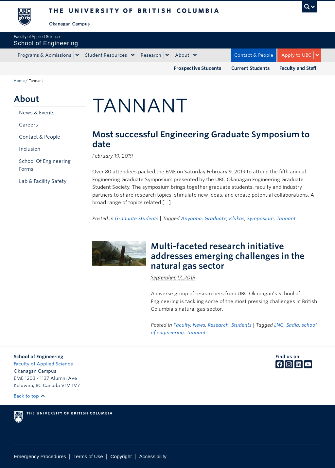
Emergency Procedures (40, 456)
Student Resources (106, 55)
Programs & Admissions (44, 55)
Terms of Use (88, 456)
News (199, 325)
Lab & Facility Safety (42, 181)
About (182, 55)
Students (241, 325)
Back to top (29, 396)
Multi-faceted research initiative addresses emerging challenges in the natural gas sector (228, 256)
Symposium (260, 219)
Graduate (215, 219)
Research (151, 55)
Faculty (181, 325)
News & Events (37, 113)
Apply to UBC (296, 55)
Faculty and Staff (297, 68)
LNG (279, 325)
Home (19, 80)
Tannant (286, 219)
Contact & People (253, 55)
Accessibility (153, 456)
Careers (28, 125)
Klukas (236, 219)
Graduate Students (136, 219)
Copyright (121, 456)
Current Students (250, 68)
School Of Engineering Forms (45, 165)
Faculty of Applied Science (43, 363)
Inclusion (29, 149)
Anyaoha (191, 219)
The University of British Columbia (29, 16)
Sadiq (292, 325)
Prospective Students (197, 68)
